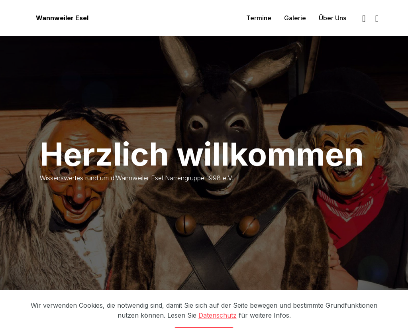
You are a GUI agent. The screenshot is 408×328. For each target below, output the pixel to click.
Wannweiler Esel (62, 18)
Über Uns (332, 18)
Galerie (295, 18)
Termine (258, 18)
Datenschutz (217, 321)
